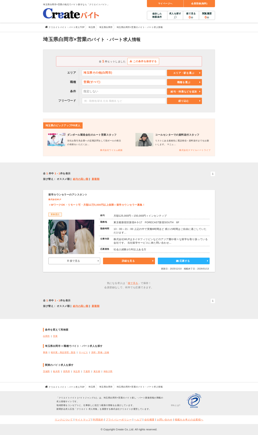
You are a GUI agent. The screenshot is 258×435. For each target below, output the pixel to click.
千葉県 (86, 371)
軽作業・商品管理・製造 (63, 352)
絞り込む (183, 100)
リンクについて (64, 419)
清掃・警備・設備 (100, 352)
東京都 (97, 371)
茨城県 (46, 371)
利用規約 (98, 419)
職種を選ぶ (183, 82)
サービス (83, 352)
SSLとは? (175, 405)
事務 (45, 352)
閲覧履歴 (207, 15)
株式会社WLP (54, 199)
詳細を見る (128, 260)
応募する (183, 260)
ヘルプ (138, 419)
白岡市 (46, 336)
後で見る (191, 15)
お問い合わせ (165, 419)
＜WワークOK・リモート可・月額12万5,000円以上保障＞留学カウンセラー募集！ (96, 204)
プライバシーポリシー (119, 419)
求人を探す (175, 13)
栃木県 (56, 371)
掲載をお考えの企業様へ (189, 419)
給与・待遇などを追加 (184, 91)
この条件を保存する (143, 61)
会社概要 (149, 419)
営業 (55, 336)
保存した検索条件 (157, 15)
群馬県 (66, 371)
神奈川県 (108, 371)
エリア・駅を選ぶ (183, 72)
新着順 (96, 179)
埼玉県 (76, 371)
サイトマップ (83, 419)
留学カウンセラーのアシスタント (67, 194)
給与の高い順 (81, 179)
